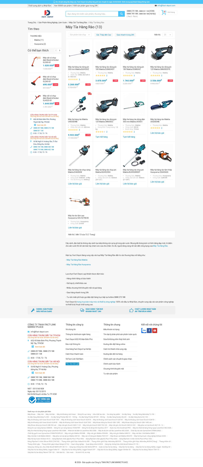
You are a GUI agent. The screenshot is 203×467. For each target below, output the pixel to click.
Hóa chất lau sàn (99, 414)
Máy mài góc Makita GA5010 (120, 433)
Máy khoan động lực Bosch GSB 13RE (106, 422)
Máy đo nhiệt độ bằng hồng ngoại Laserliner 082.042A (152, 428)
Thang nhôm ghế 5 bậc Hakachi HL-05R (75, 441)
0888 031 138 (144, 11)
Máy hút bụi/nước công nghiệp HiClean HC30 (150, 436)
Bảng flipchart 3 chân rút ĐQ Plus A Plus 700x (135, 439)
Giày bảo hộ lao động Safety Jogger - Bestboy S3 (153, 447)
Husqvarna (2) (40, 44)
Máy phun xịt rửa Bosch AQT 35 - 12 (150, 425)
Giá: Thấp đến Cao (103, 35)
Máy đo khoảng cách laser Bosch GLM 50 (139, 420)
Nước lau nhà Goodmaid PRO (120, 428)
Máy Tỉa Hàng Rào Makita (77, 260)
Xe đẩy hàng (126, 414)
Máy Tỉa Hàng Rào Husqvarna (79, 265)
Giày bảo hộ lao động (126, 447)
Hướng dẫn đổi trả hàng (112, 354)
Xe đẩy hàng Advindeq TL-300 (38, 417)
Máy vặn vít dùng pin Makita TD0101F (95, 436)
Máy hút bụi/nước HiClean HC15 (39, 439)
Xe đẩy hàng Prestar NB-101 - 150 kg (64, 417)
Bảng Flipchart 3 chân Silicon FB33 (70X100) (43, 441)
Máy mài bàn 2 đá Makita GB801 (143, 433)
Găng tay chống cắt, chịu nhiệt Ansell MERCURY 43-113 (47, 447)
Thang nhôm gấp (34, 444)
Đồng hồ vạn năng (84, 414)
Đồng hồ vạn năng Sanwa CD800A (40, 428)
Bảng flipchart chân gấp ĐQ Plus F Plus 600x (101, 439)
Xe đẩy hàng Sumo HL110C (138, 417)
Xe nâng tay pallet (113, 414)
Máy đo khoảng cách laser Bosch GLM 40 (108, 420)
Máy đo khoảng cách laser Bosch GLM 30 (76, 420)
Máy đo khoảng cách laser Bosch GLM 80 (42, 422)
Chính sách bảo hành (111, 364)
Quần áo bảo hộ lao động (108, 447)
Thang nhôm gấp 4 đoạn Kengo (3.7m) (55, 444)
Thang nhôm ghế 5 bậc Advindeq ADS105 (106, 441)
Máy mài (41, 414)
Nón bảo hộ (61, 452)
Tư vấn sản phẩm (110, 374)
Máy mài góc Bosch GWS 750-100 (95, 425)
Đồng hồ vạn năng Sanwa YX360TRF (67, 428)
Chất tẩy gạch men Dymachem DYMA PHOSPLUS (45, 433)
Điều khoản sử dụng (111, 329)
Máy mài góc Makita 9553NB (75, 433)
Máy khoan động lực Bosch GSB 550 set (42, 425)
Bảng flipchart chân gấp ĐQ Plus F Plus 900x (68, 439)
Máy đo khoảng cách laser (66, 414)
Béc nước (70, 452)
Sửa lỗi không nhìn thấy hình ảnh (116, 339)
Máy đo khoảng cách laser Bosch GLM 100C (43, 420)
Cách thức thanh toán (74, 354)
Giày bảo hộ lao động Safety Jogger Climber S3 (114, 450)
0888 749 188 (132, 14)
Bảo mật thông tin (73, 344)
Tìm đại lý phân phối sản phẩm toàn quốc (120, 334)
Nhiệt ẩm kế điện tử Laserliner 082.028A (82, 431)
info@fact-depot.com (166, 6)
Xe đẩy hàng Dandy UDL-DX (116, 417)
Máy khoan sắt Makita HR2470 (121, 436)
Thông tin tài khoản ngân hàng (78, 334)
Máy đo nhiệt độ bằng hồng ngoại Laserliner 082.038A (47, 431)
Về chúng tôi (71, 329)
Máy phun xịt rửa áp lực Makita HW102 (66, 436)
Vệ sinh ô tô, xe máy (83, 452)
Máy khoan (31, 414)
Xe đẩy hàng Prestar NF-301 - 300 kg (92, 417)
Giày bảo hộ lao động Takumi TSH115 (146, 450)
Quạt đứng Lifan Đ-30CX (94, 444)
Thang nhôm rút (165, 441)
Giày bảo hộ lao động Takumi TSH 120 (41, 452)
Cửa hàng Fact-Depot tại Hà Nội (78, 349)
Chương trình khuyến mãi (113, 369)
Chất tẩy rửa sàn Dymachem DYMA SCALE (146, 431)
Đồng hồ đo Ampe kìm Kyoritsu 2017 (95, 428)
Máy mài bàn (50, 414)
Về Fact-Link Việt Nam (74, 359)
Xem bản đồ (41, 125)
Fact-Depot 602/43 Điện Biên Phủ (79, 339)
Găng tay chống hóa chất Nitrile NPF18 (83, 447)
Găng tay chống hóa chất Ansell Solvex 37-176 (121, 444)
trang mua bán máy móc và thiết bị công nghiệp (96, 302)
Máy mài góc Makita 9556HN (97, 433)
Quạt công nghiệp (77, 444)
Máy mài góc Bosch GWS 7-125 (69, 425)
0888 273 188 (132, 11)
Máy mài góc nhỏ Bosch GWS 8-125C (122, 425)
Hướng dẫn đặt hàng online (114, 344)
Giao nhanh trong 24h (125, 35)
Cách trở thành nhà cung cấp (115, 349)
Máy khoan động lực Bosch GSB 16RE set (137, 422)
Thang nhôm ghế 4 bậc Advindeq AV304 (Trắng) (140, 441)
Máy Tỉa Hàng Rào (160, 246)
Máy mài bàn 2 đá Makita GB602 (39, 436)
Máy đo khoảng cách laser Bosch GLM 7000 (75, 422)
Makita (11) (39, 40)
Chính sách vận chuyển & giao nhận (117, 359)
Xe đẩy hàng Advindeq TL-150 (143, 414)
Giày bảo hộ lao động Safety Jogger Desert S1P (78, 450)
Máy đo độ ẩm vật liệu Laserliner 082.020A (113, 431)
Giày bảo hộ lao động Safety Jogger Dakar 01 (44, 450)
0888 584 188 (144, 14)
